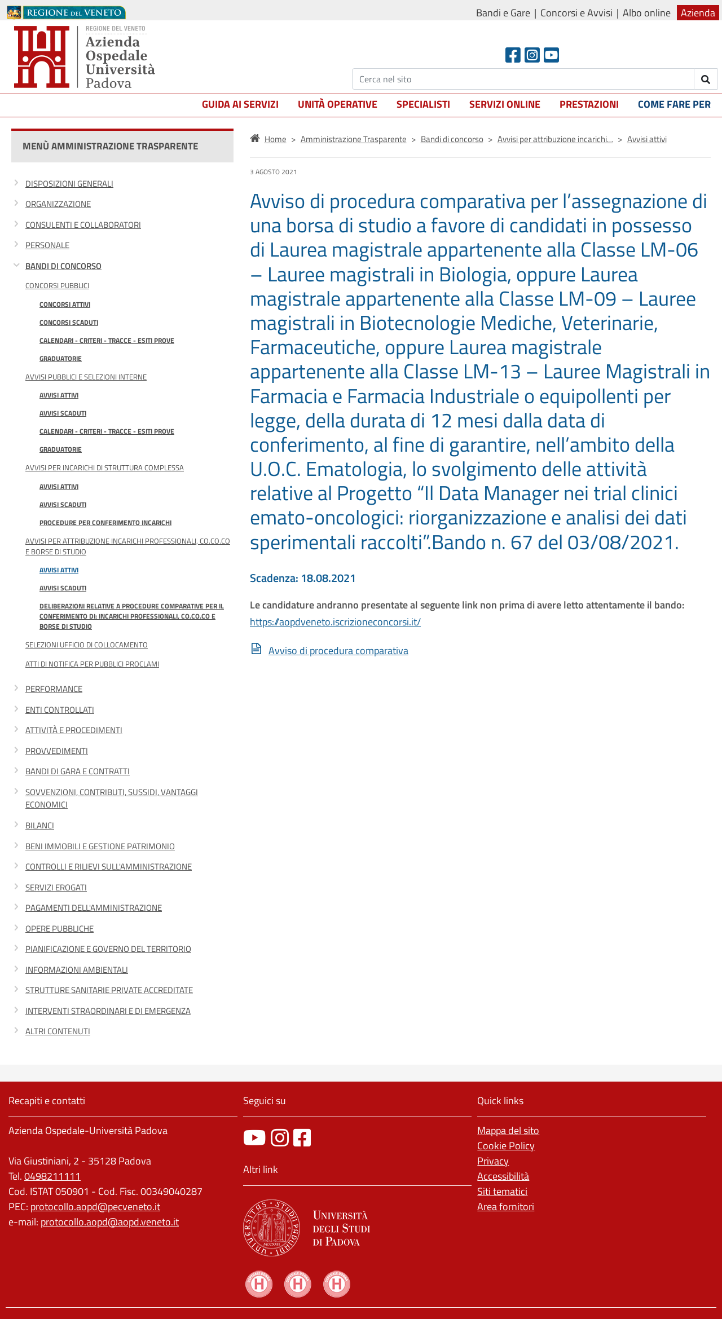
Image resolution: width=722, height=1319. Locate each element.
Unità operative (337, 104)
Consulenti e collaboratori (83, 224)
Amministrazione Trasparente (354, 139)
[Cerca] (523, 79)
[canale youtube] (254, 1137)
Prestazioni (589, 104)
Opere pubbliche (59, 928)
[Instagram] (532, 55)
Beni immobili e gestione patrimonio (100, 846)
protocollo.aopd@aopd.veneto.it (110, 1221)
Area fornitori (505, 1206)
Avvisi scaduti (62, 413)
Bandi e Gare (503, 12)
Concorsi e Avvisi (576, 12)
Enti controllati (59, 709)
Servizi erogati (56, 887)
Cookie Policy (506, 1145)
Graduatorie (60, 358)
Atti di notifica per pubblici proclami (92, 663)
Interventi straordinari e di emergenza (108, 1010)
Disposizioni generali (69, 183)
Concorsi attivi (64, 304)
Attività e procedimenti (73, 730)
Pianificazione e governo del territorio (108, 948)
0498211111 (52, 1176)
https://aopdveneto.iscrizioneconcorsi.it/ (335, 621)
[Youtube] (551, 55)
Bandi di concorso (63, 265)
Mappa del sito (508, 1130)
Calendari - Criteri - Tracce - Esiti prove (106, 340)
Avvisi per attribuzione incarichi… (555, 139)
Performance (53, 688)
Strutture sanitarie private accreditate (109, 989)
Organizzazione (58, 203)
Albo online (647, 12)
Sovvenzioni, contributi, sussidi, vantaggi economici (111, 798)
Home (276, 139)
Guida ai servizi (240, 104)
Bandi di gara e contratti (77, 771)
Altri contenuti (57, 1031)
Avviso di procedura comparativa (338, 650)
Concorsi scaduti (68, 322)
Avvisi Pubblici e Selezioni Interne (86, 376)
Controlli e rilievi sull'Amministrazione (108, 866)
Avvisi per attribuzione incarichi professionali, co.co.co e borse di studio (127, 546)
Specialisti (423, 104)
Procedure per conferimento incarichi (105, 522)
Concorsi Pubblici (57, 285)
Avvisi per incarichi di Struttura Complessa (104, 467)
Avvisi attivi (58, 395)
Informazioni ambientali (76, 969)
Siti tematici (502, 1191)
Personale (47, 245)
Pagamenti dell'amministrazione (93, 907)
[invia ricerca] (705, 79)
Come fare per (674, 104)
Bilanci (39, 825)
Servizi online (504, 104)
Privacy (493, 1160)
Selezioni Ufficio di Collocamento (86, 644)
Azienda (698, 12)
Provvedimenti (56, 750)
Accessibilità (503, 1176)
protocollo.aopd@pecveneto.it (95, 1206)
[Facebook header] (513, 55)
